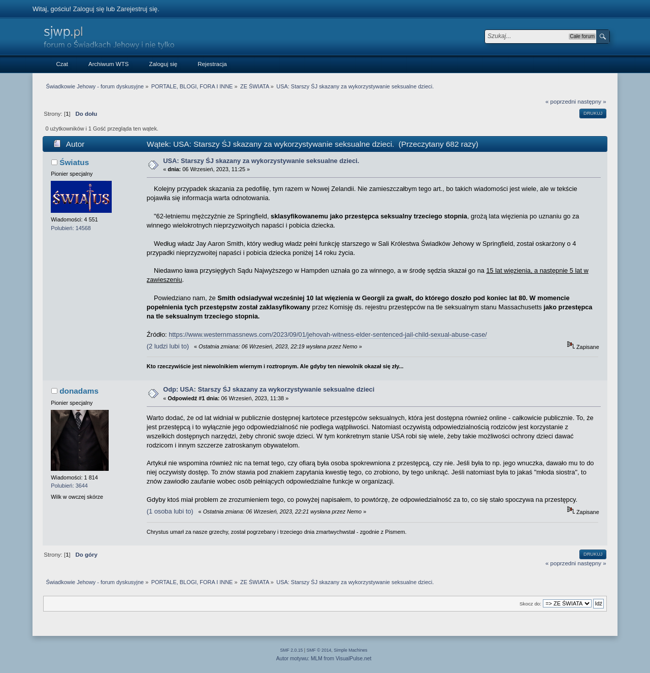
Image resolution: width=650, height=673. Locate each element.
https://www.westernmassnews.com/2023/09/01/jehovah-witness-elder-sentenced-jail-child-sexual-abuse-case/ (328, 334)
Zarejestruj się (137, 9)
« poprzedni (560, 102)
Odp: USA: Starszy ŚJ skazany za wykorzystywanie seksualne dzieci (268, 389)
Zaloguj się (89, 9)
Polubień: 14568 (71, 228)
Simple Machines (350, 650)
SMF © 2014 (319, 650)
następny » (591, 102)
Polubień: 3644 (69, 486)
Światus (74, 162)
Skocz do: (530, 603)
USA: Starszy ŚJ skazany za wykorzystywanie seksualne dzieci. (261, 161)
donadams (79, 391)
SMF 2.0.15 (291, 650)
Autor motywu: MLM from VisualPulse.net (324, 658)
